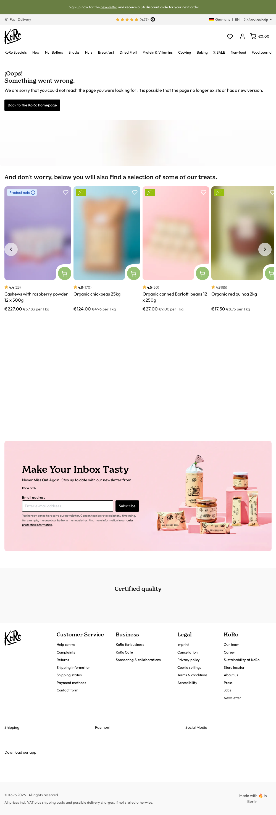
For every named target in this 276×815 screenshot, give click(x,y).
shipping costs (53, 802)
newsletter (109, 7)
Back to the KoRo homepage (32, 105)
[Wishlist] (229, 36)
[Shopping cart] (260, 36)
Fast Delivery (17, 19)
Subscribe (127, 505)
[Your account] (242, 36)
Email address (33, 497)
